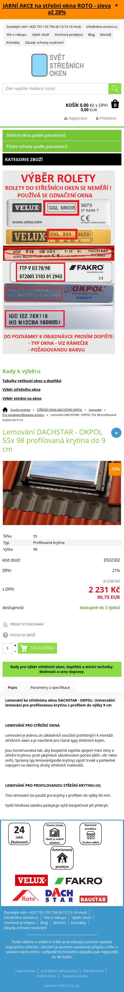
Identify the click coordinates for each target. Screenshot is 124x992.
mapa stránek (25, 971)
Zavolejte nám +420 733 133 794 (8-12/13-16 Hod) (43, 27)
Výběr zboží (40, 34)
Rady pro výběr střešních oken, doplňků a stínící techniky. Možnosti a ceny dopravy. (62, 669)
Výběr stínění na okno (22, 398)
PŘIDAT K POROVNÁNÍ (26, 624)
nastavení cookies (75, 976)
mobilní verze (46, 976)
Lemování (95, 410)
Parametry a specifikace (50, 687)
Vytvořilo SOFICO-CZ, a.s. (62, 986)
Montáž (105, 34)
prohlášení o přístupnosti (59, 971)
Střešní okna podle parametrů (36, 135)
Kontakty (13, 42)
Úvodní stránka (20, 410)
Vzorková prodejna (68, 34)
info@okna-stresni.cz (101, 27)
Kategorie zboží (62, 159)
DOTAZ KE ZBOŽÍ (22, 635)
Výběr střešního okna (22, 389)
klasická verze (93, 971)
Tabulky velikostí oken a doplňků (32, 380)
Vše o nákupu (16, 34)
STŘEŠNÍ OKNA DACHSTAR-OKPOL (59, 410)
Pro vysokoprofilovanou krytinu (23, 415)
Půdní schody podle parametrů (36, 146)
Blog (91, 34)
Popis (12, 687)
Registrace (75, 118)
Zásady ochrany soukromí (44, 42)
